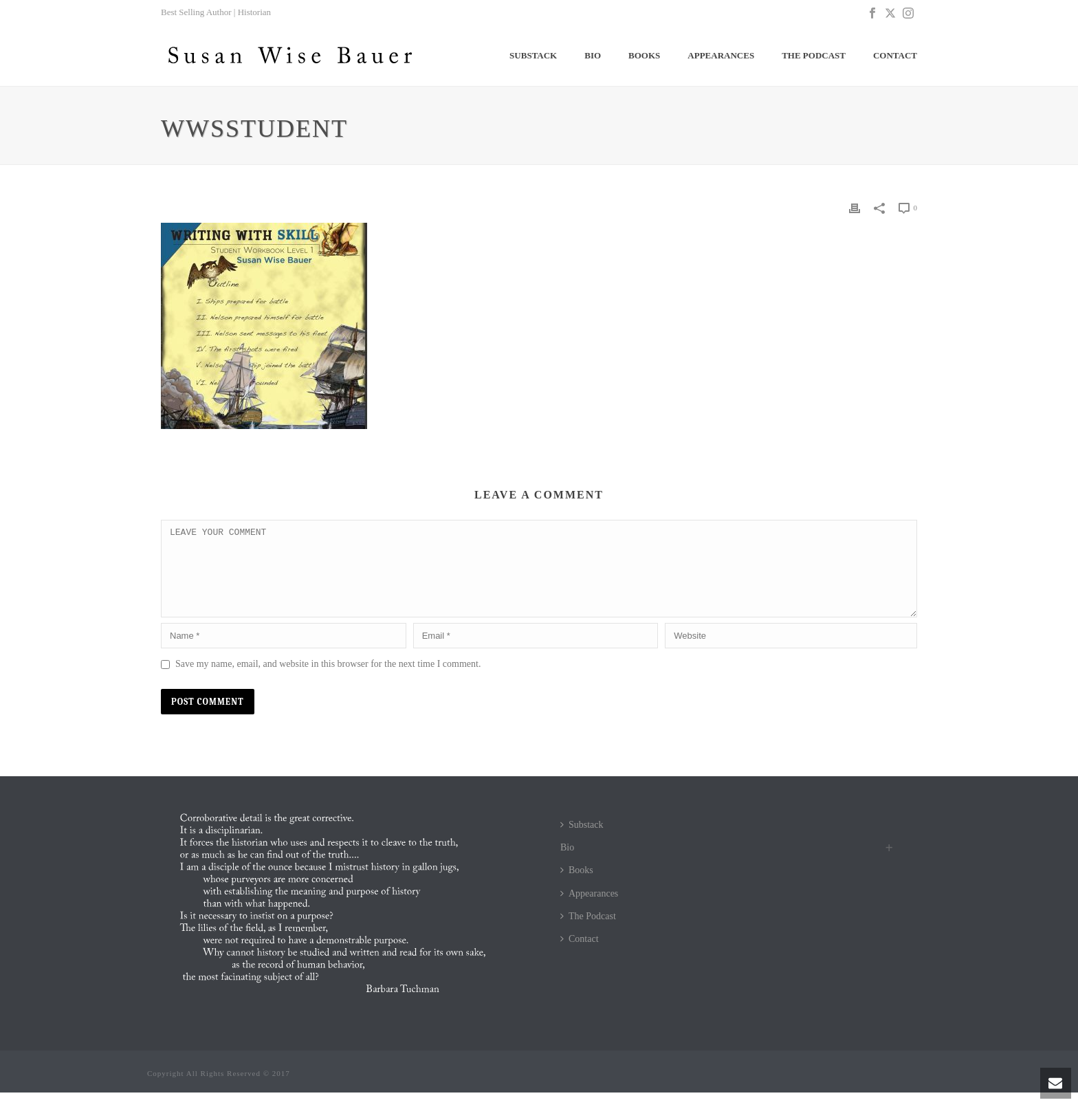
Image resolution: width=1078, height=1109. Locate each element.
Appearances (721, 55)
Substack (533, 55)
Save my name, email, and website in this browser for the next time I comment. (328, 680)
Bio (592, 55)
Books (644, 55)
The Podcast (814, 55)
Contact (895, 55)
